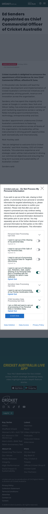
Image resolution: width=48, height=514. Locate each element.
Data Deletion (9, 325)
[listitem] (24, 235)
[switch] (38, 241)
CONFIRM (14, 316)
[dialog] (24, 257)
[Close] (43, 189)
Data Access (24, 325)
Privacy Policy (38, 325)
